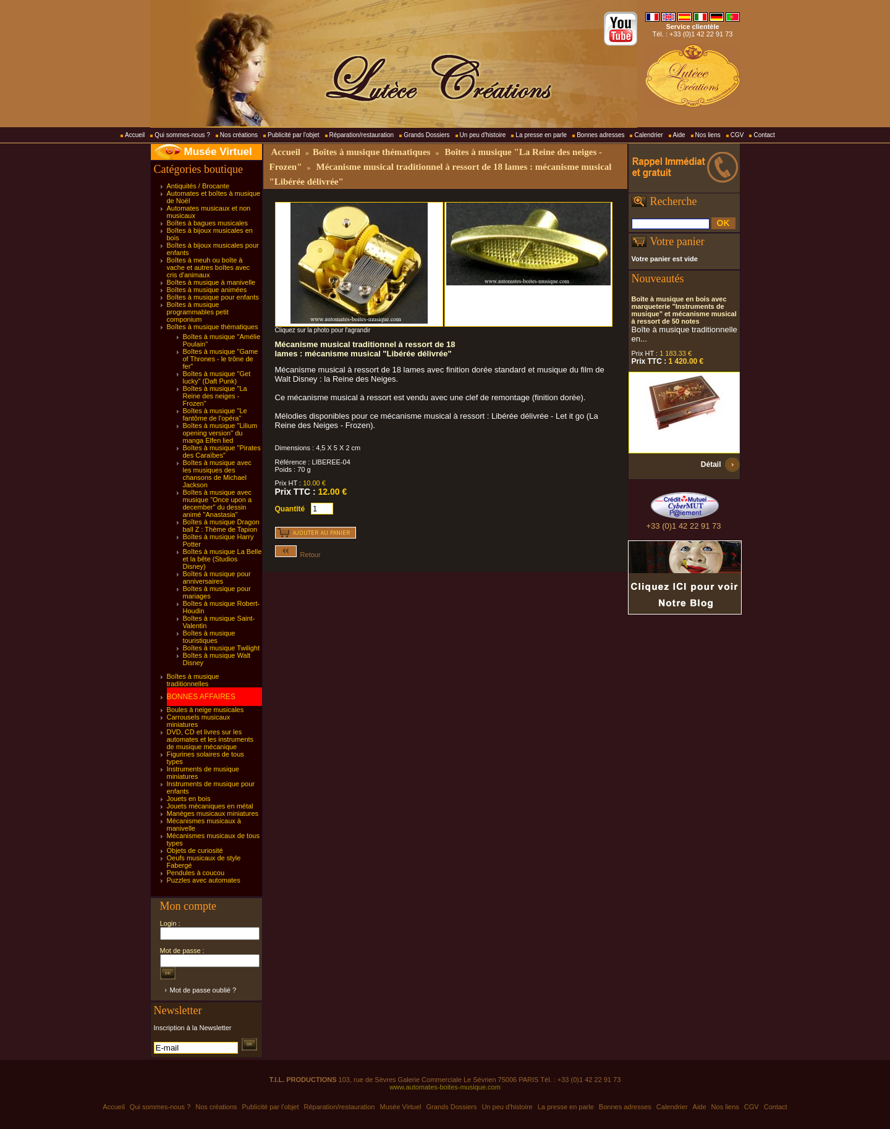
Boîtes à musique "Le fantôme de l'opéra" (215, 414)
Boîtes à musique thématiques (212, 326)
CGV (737, 135)
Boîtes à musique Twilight (221, 648)
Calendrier (648, 135)
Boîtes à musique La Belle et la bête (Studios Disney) (222, 559)
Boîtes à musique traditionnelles (193, 680)
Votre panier (677, 241)
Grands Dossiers (426, 135)
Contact (763, 135)
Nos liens (708, 135)
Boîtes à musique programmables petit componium (198, 312)
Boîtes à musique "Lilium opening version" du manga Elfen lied (220, 433)
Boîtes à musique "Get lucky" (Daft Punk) (217, 377)
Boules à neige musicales (205, 709)
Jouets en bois (189, 798)
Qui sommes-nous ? (182, 135)
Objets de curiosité (195, 850)
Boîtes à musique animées (207, 289)
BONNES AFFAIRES (201, 696)
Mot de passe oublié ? (203, 990)
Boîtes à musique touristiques (209, 636)
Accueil (135, 135)
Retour (298, 554)
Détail (711, 464)
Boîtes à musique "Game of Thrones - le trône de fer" (220, 359)
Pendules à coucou (196, 872)
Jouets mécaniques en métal (210, 806)
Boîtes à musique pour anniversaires (217, 577)
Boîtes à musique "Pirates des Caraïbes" (222, 451)
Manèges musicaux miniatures (213, 813)
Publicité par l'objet (294, 135)
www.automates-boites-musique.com (445, 1087)
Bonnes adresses (600, 135)
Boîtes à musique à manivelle (211, 282)
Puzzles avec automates (203, 880)
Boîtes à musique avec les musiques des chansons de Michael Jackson (217, 474)
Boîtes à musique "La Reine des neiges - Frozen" (215, 396)
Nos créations (239, 135)
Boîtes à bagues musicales (207, 223)
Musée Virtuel (218, 151)
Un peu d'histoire (483, 135)
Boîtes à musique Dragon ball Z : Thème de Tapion (221, 525)
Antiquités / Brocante (198, 186)
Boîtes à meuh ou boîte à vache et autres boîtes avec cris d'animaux (208, 267)
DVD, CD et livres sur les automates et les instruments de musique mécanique (210, 739)
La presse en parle (541, 135)
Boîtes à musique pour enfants (213, 297)
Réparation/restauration (361, 135)
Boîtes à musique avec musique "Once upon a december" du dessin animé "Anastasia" (217, 503)
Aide (679, 135)
